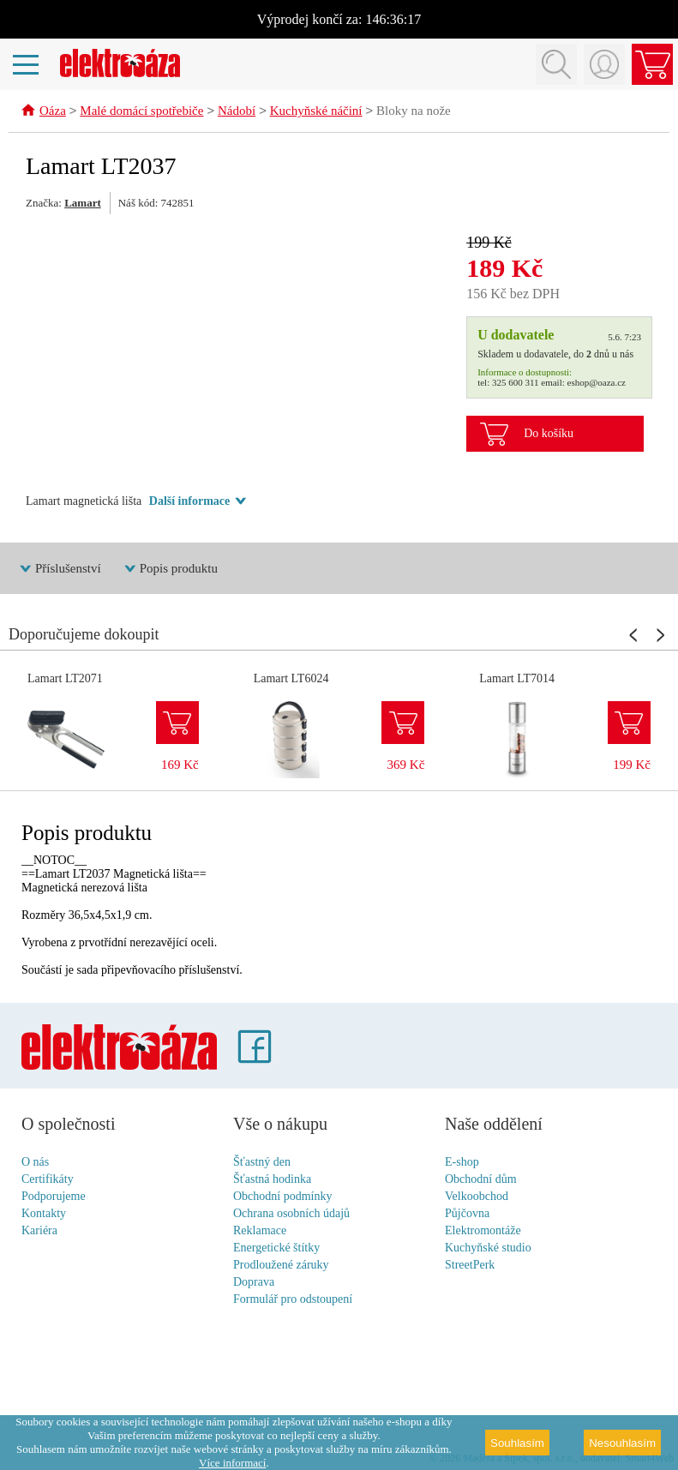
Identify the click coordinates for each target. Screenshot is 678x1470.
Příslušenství (68, 569)
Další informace (189, 501)
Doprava (253, 1282)
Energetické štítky (276, 1248)
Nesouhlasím (622, 1443)
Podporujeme (53, 1197)
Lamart (82, 203)
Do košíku (548, 434)
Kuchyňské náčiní (316, 112)
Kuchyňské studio (488, 1248)
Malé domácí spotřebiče (141, 112)
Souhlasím (517, 1443)
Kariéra (39, 1231)
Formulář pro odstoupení (292, 1299)
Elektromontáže (483, 1231)
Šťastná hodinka (272, 1179)
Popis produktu (179, 569)
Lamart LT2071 (65, 679)
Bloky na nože (413, 112)
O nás (35, 1162)
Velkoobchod (476, 1197)
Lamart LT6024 (291, 679)
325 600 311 (515, 383)
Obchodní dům (481, 1179)
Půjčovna (467, 1214)
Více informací (232, 1462)
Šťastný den (262, 1162)
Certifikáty (47, 1179)
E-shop (462, 1162)
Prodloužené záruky (281, 1265)
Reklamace (259, 1231)
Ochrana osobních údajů (291, 1214)
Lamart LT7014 (517, 679)
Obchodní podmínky (283, 1197)
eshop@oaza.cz (596, 383)
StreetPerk (470, 1265)
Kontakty (43, 1214)
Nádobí (236, 112)
